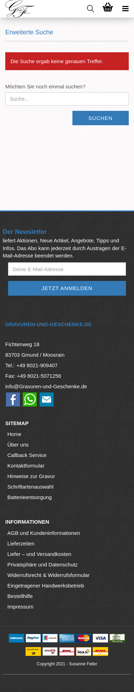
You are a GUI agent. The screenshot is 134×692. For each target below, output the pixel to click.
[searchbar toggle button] (90, 9)
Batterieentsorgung (29, 497)
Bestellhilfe (20, 596)
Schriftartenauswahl (30, 487)
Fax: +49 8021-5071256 (33, 376)
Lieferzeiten (21, 543)
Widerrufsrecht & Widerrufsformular (48, 575)
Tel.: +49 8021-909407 (31, 365)
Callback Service (27, 455)
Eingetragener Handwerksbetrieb (45, 586)
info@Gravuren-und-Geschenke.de (46, 386)
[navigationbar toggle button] (125, 9)
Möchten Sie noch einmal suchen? (45, 86)
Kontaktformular (25, 466)
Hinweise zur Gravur (31, 476)
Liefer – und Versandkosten (39, 554)
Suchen (101, 118)
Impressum (20, 607)
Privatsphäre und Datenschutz (42, 564)
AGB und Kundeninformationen (43, 533)
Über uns (18, 445)
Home (14, 434)
